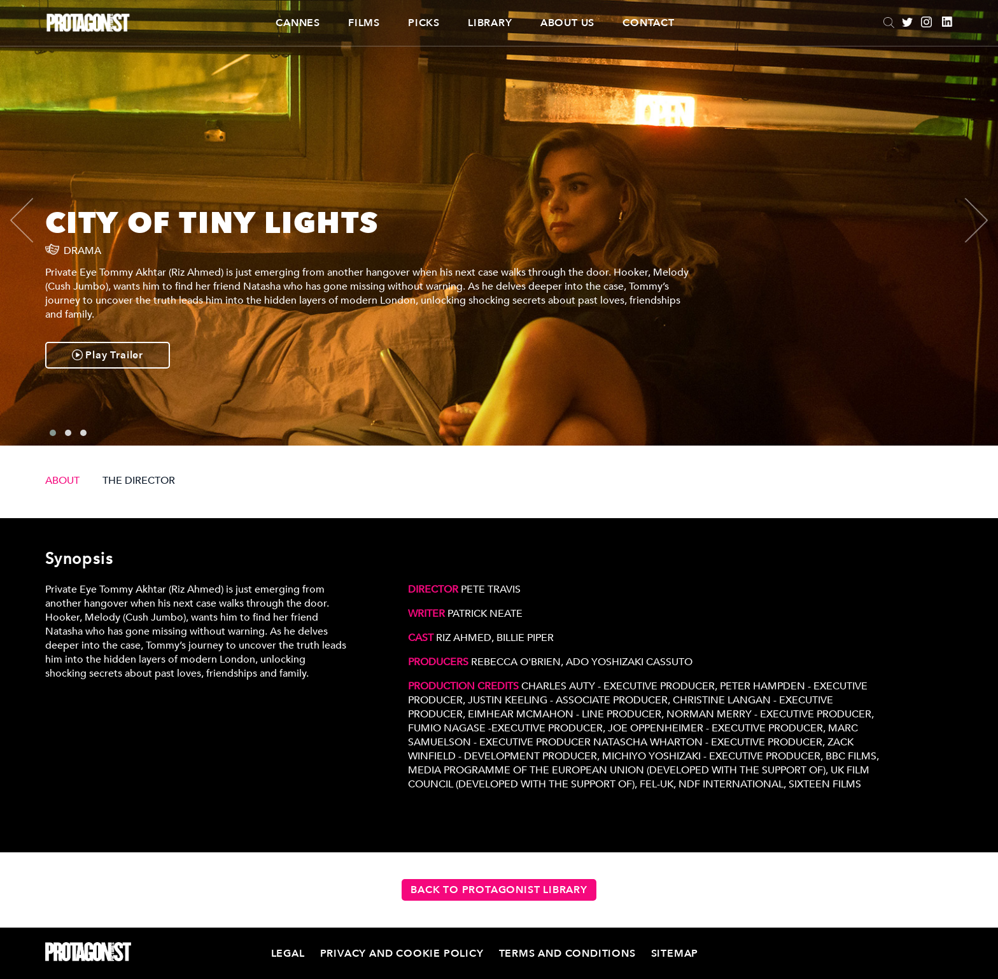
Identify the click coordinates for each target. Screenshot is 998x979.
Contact (648, 23)
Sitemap (675, 954)
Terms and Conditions (567, 954)
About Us (567, 23)
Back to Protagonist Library (499, 890)
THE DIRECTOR (138, 481)
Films (364, 23)
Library (490, 23)
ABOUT (62, 481)
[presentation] (32, 220)
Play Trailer (107, 355)
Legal (288, 954)
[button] (52, 432)
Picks (424, 23)
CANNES (298, 23)
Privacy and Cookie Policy (402, 954)
